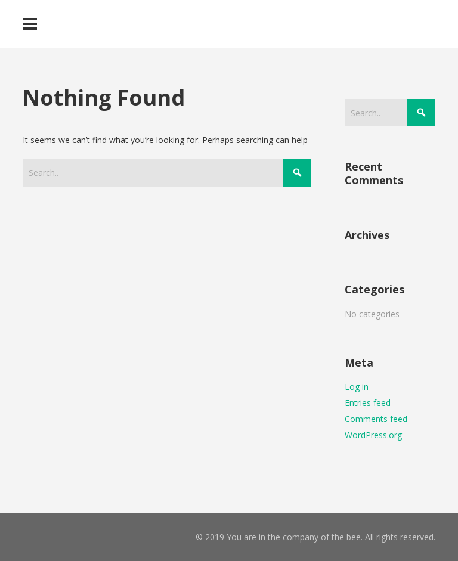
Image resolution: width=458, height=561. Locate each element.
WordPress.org (373, 435)
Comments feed (376, 418)
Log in (357, 386)
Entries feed (368, 402)
